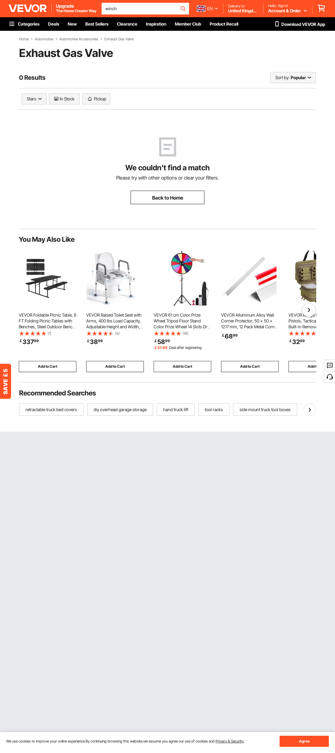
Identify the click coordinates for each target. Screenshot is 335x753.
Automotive (44, 39)
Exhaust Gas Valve (119, 39)
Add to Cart (47, 366)
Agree (304, 741)
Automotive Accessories (78, 39)
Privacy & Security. (230, 741)
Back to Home (167, 198)
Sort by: (282, 77)
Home (24, 39)
